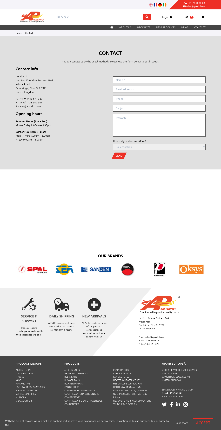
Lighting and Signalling (127, 387)
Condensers (71, 404)
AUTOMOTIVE (23, 383)
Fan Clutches (121, 377)
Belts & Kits (70, 377)
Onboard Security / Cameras (130, 390)
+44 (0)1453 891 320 (30, 98)
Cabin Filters (71, 387)
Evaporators (121, 370)
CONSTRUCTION (24, 373)
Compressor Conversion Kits (81, 394)
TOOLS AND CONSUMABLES (30, 387)
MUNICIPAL (21, 397)
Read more (181, 422)
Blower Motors (74, 383)
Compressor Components (79, 390)
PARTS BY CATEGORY (26, 390)
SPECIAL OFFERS (24, 400)
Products (143, 27)
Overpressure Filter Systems (130, 394)
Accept (203, 423)
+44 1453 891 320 (196, 3)
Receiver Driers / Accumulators (132, 400)
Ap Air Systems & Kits (75, 373)
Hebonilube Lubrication (127, 383)
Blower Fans (72, 380)
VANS (18, 380)
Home (19, 33)
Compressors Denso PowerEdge (83, 400)
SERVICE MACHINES (26, 394)
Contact (200, 27)
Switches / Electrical (125, 404)
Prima (116, 397)
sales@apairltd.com (196, 6)
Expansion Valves (123, 373)
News (184, 27)
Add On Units (72, 370)
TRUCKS (20, 377)
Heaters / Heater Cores (126, 380)
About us (125, 27)
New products (165, 27)
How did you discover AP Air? (129, 141)
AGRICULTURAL (24, 370)
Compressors (72, 397)
